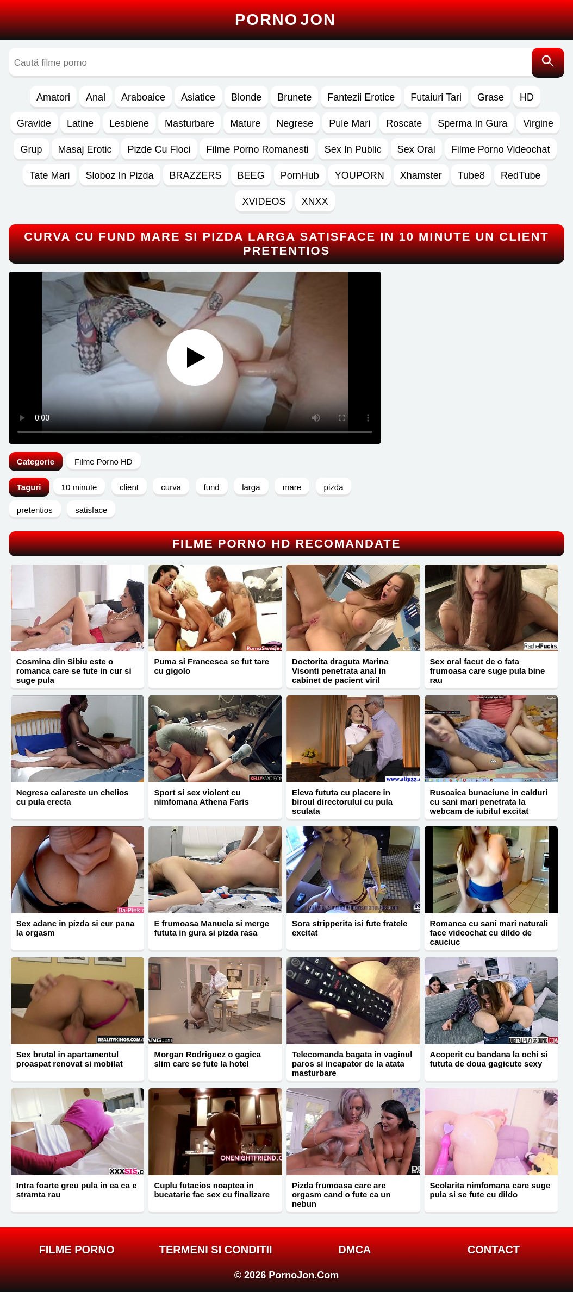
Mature (245, 123)
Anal (95, 97)
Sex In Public (353, 149)
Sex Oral (416, 149)
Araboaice (143, 97)
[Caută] (548, 63)
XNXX (315, 201)
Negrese (294, 123)
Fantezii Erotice (361, 97)
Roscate (404, 123)
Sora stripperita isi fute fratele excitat (350, 928)
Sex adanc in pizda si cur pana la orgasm (75, 928)
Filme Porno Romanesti (258, 149)
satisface (91, 510)
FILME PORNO (77, 1250)
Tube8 (471, 175)
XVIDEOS (263, 201)
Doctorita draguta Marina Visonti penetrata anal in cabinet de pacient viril (340, 671)
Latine (80, 123)
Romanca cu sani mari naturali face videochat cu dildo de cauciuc (489, 932)
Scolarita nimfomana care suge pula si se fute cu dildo (490, 1190)
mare (292, 487)
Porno (285, 19)
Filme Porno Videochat (500, 149)
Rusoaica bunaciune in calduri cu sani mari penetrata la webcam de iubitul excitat (489, 802)
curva (171, 487)
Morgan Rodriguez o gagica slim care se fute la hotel (207, 1059)
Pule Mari (349, 123)
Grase (490, 97)
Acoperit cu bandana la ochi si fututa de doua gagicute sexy (489, 1059)
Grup (31, 149)
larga (251, 487)
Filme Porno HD (103, 461)
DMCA (354, 1250)
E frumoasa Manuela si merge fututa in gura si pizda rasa (211, 928)
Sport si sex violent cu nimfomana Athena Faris (201, 797)
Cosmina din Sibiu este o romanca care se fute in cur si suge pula (74, 671)
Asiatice (198, 97)
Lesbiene (129, 123)
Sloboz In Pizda (120, 175)
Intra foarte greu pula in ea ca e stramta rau (76, 1190)
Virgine (538, 123)
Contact (494, 1250)
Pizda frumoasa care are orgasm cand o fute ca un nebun (341, 1194)
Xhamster (421, 175)
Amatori (53, 97)
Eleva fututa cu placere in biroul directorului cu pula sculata (342, 802)
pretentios (35, 510)
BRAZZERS (196, 175)
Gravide (34, 123)
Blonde (246, 97)
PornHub (300, 175)
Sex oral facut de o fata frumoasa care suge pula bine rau (487, 671)
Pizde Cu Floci (159, 149)
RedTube (520, 175)
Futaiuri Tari (436, 97)
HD (527, 97)
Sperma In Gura (472, 123)
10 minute (79, 487)
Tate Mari (49, 175)
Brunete (294, 97)
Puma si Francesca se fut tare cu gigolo (211, 666)
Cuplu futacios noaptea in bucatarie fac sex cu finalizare (212, 1190)
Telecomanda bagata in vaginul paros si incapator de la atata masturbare (352, 1063)
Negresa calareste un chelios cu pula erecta (72, 797)
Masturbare (189, 123)
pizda (334, 487)
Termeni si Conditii (215, 1250)
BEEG (251, 175)
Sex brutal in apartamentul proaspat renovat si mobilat (69, 1059)
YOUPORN (359, 175)
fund (212, 487)
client (129, 487)
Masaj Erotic (85, 149)
